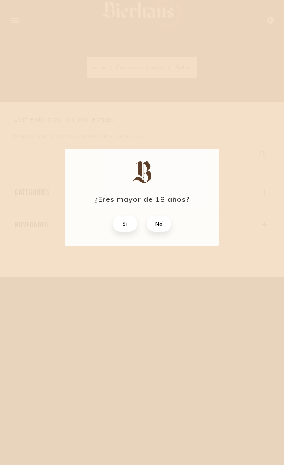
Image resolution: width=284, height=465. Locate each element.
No (159, 224)
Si (125, 224)
